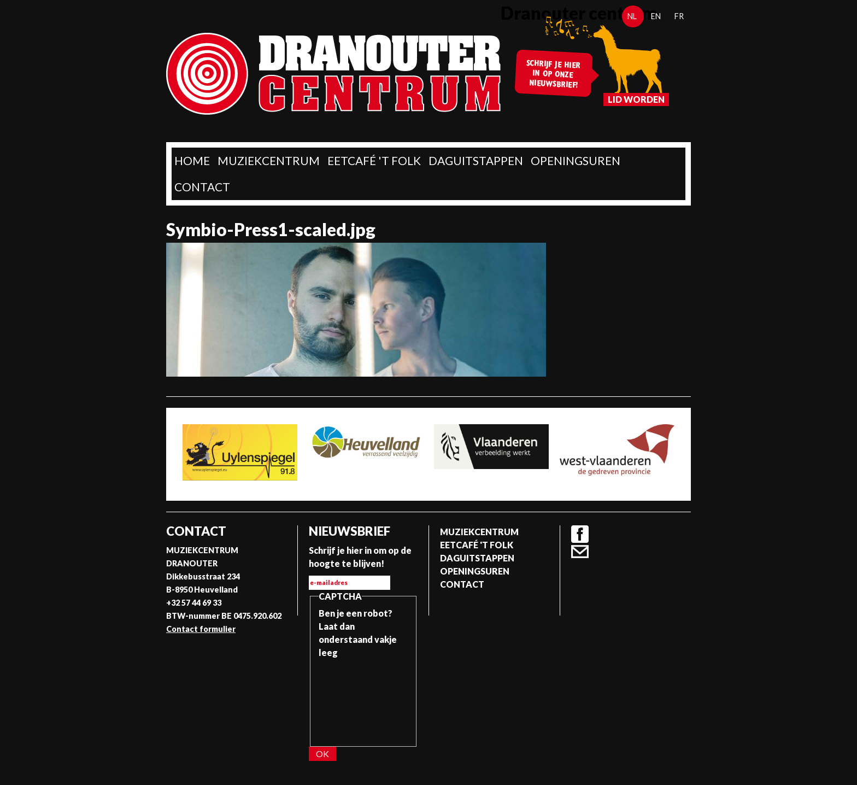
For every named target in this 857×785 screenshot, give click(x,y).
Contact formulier (201, 629)
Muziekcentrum (269, 160)
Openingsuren (575, 160)
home (192, 160)
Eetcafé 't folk (374, 160)
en (656, 16)
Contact (202, 187)
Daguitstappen (475, 160)
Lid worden (636, 99)
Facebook (580, 534)
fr (679, 16)
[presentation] (363, 698)
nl (632, 16)
